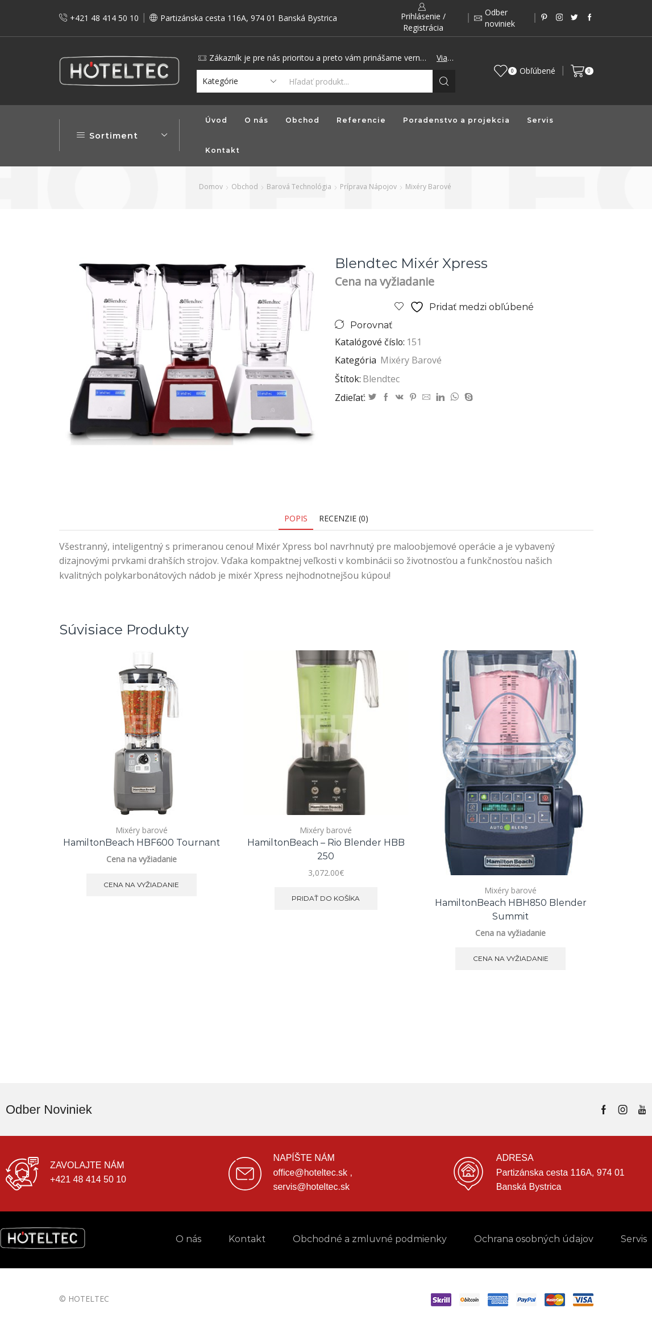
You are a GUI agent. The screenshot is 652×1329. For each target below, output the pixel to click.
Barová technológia (299, 186)
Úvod (216, 120)
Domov (211, 186)
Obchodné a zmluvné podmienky (370, 1239)
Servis (540, 120)
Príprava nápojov (368, 186)
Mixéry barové (428, 186)
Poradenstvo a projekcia (456, 120)
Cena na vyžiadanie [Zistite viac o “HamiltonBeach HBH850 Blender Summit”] (511, 958)
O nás (256, 120)
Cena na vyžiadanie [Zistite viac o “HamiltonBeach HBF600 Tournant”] (141, 884)
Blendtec (381, 379)
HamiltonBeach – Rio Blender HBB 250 (326, 849)
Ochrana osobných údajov (533, 1239)
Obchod (302, 120)
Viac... (445, 57)
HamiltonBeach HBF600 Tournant (141, 842)
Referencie (361, 120)
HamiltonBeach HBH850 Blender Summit (511, 909)
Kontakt (222, 150)
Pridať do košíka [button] (326, 898)
